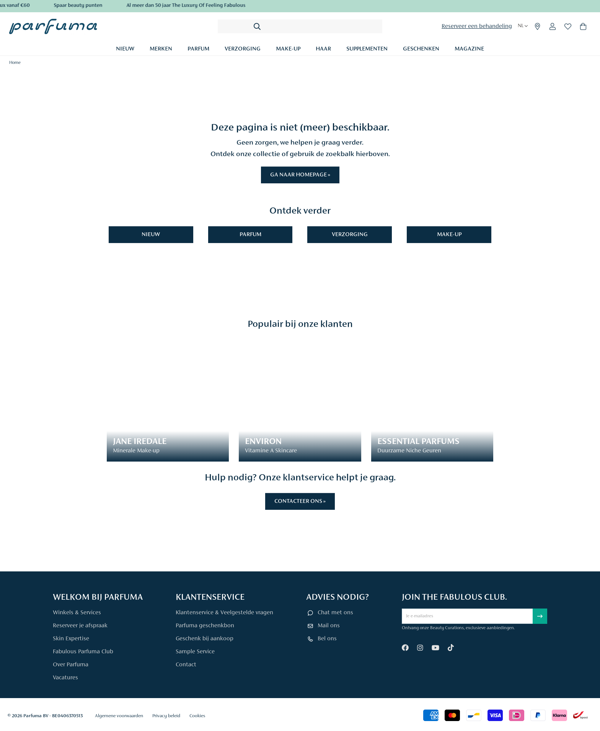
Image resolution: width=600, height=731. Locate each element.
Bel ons (327, 639)
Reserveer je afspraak (80, 626)
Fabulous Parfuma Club (83, 652)
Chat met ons (335, 613)
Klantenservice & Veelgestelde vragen (224, 613)
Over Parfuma (70, 665)
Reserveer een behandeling (477, 26)
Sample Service (195, 652)
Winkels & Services (77, 613)
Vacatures (65, 678)
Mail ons (329, 626)
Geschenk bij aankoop (204, 639)
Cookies (197, 715)
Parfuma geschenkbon (205, 626)
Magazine (469, 49)
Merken (161, 49)
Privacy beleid (166, 715)
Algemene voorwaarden (119, 715)
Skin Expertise (71, 639)
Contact (186, 665)
